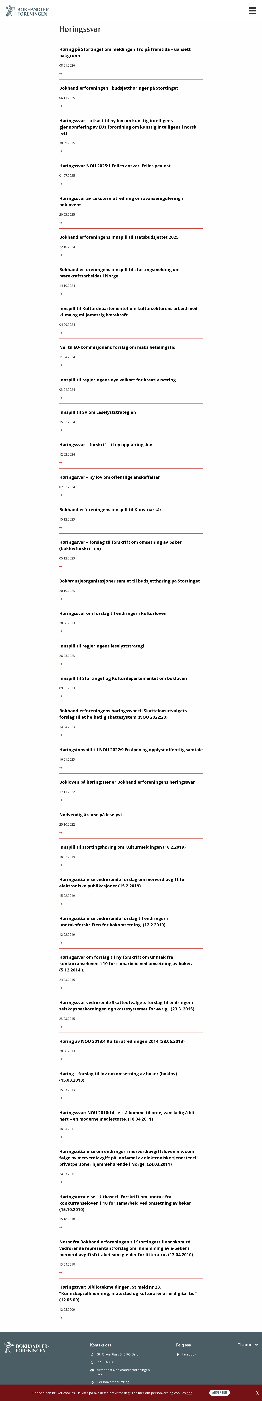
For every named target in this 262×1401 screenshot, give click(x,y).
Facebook (186, 1354)
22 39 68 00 (102, 1362)
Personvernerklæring (109, 1382)
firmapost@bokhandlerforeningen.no (120, 1372)
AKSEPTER (219, 1392)
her (189, 1393)
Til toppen (248, 1345)
